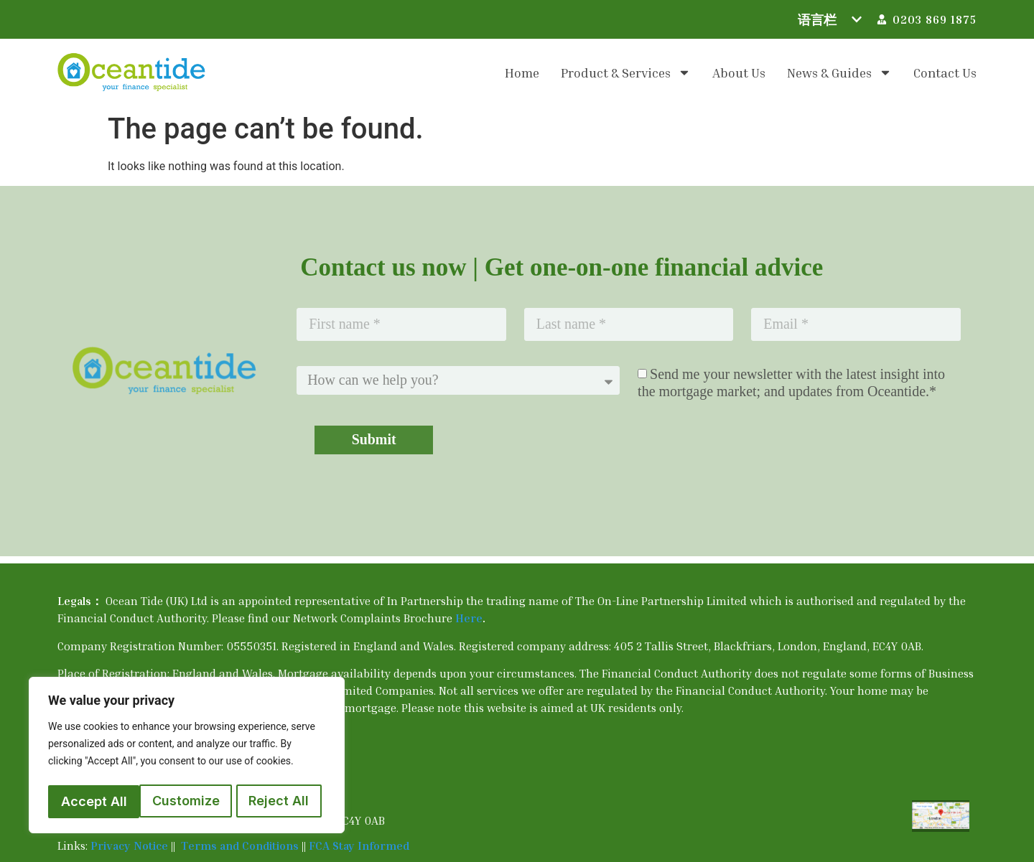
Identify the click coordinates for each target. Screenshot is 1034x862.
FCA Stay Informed (359, 845)
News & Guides (839, 72)
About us (738, 72)
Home (522, 72)
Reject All (187, 801)
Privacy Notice (129, 845)
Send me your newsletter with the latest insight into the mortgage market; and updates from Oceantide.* (791, 383)
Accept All (280, 801)
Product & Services (626, 72)
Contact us (945, 72)
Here (469, 618)
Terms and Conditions (241, 845)
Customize (94, 801)
